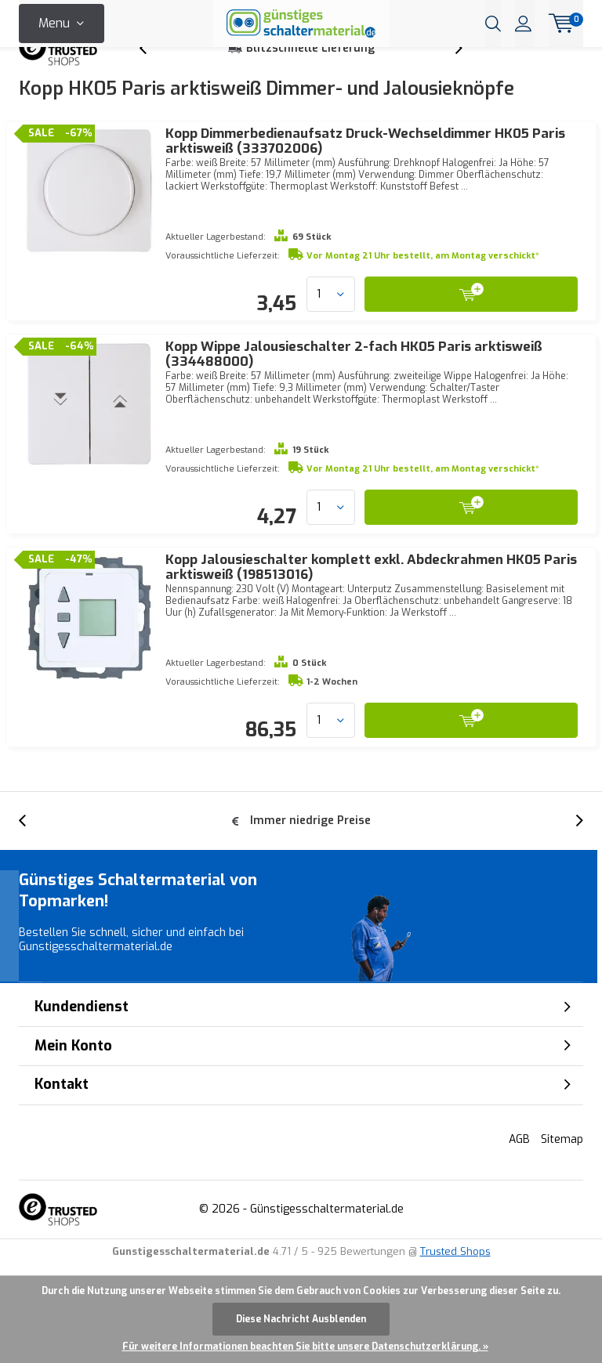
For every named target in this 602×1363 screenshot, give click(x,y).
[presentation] (151, 74)
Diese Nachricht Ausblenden (301, 1319)
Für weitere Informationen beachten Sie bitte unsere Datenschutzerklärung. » (305, 1346)
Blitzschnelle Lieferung (310, 74)
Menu (54, 23)
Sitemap (562, 1237)
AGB (519, 1237)
